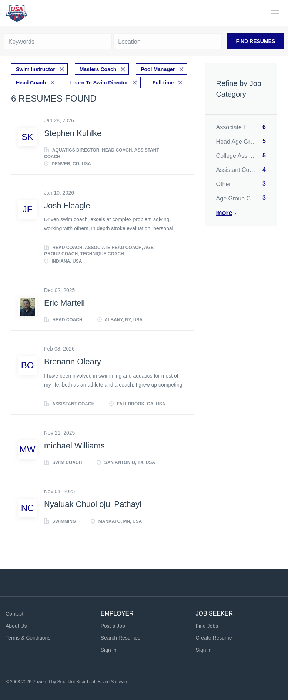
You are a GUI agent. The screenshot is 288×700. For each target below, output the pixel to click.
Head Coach (31, 83)
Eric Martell (64, 303)
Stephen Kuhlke (72, 133)
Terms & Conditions (28, 638)
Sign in (109, 650)
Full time (163, 83)
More (224, 212)
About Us (16, 626)
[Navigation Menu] (275, 13)
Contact (14, 614)
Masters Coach (98, 69)
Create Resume (213, 638)
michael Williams (74, 445)
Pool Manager (158, 69)
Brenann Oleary (72, 361)
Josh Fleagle (67, 205)
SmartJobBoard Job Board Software (92, 681)
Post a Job (113, 626)
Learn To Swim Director (99, 83)
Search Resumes (120, 638)
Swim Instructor (35, 69)
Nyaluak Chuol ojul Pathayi (92, 504)
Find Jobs (206, 626)
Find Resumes (255, 41)
